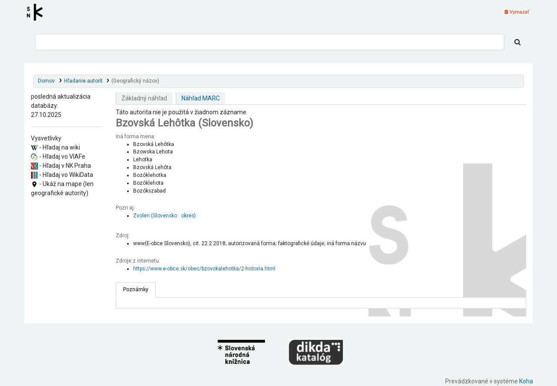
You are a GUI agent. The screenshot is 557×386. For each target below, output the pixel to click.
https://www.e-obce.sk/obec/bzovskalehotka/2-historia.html (204, 269)
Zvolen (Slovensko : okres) (164, 216)
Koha (526, 381)
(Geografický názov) (135, 81)
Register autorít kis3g (37, 12)
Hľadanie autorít (83, 81)
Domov (46, 81)
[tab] (136, 290)
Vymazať (516, 12)
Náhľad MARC (200, 98)
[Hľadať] (518, 42)
